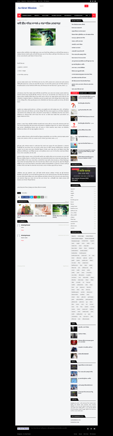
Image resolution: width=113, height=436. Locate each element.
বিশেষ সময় (88, 289)
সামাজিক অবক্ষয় (85, 311)
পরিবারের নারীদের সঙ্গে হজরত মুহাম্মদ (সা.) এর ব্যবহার (86, 341)
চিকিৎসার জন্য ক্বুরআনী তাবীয (78, 71)
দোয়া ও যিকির (83, 213)
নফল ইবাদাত (74, 277)
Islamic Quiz (83, 93)
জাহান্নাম (90, 265)
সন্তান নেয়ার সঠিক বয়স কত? (41, 216)
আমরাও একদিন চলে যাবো (77, 41)
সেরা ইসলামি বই (74, 316)
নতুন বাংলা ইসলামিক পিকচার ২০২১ (85, 143)
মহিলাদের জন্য (83, 226)
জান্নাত (86, 265)
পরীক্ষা (73, 282)
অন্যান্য (83, 243)
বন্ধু (77, 287)
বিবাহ (83, 289)
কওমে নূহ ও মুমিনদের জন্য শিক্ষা (78, 38)
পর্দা (83, 282)
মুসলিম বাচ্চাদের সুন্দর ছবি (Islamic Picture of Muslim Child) (86, 157)
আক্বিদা (83, 195)
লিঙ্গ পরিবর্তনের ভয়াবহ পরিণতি (78, 24)
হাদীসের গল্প (74, 319)
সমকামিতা (91, 309)
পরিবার (92, 280)
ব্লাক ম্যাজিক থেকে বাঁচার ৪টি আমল (79, 77)
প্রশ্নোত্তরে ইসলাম (83, 222)
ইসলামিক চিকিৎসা (75, 250)
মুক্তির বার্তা (83, 297)
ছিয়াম (81, 265)
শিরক (81, 306)
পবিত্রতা (87, 280)
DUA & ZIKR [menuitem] (45, 15)
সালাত (92, 311)
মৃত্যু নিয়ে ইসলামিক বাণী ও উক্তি (85, 110)
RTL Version (46, 1)
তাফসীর (73, 272)
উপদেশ (83, 202)
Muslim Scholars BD (89, 238)
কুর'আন (90, 258)
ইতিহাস (80, 248)
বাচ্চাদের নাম (82, 287)
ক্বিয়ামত (83, 204)
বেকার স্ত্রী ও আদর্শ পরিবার (77, 44)
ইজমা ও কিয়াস (74, 248)
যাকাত (91, 302)
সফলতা (78, 309)
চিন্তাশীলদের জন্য (83, 208)
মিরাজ (78, 297)
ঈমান (93, 255)
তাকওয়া (83, 270)
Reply (22, 230)
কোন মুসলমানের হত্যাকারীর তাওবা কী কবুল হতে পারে (83, 61)
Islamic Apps (81, 236)
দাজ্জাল (83, 272)
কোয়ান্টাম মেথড (84, 260)
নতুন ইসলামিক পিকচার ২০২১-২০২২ (86, 136)
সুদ (85, 314)
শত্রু (86, 304)
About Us (24, 1)
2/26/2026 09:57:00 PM (63, 235)
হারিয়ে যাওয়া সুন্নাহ (86, 319)
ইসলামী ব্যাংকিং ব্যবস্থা (75, 255)
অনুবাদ (83, 191)
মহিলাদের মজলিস (75, 294)
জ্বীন (91, 267)
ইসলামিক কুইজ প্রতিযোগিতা (84, 103)
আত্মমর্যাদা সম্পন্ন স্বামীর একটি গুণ (85, 347)
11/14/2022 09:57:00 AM (64, 225)
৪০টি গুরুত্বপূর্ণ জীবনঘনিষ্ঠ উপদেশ (85, 385)
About (80, 434)
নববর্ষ (80, 277)
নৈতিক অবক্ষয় (80, 280)
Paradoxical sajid (75, 241)
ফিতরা (91, 284)
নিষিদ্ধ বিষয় (83, 219)
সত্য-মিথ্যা (92, 306)
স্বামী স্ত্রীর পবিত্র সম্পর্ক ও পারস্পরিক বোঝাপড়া (60, 216)
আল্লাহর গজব (74, 245)
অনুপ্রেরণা (83, 189)
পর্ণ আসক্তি (78, 282)
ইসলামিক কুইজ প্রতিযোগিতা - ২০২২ (86, 123)
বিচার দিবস (89, 287)
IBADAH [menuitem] (37, 15)
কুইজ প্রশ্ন (85, 258)
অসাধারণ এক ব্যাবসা (76, 47)
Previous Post (21, 266)
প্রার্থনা (86, 284)
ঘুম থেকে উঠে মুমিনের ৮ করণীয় (78, 64)
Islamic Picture (89, 236)
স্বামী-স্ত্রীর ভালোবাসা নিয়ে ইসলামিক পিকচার (24, 216)
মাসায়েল (73, 297)
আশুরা (80, 245)
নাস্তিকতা (83, 217)
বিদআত (73, 289)
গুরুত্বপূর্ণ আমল (83, 206)
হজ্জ (80, 316)
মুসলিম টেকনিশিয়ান (79, 299)
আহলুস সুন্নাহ (86, 245)
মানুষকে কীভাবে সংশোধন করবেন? (79, 31)
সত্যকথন (83, 228)
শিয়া (77, 306)
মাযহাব (88, 294)
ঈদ (89, 255)
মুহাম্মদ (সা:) (81, 302)
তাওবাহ (73, 270)
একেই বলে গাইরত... (82, 334)
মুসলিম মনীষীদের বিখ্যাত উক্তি (84, 130)
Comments (91, 93)
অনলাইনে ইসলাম (85, 241)
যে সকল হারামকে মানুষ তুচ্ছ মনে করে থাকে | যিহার (82, 74)
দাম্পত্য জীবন (24, 20)
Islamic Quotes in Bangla (77, 238)
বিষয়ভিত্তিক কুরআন (75, 292)
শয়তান (73, 306)
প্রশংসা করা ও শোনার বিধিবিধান (78, 67)
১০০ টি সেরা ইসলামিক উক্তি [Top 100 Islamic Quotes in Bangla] (86, 97)
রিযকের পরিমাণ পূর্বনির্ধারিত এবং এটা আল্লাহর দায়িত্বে (83, 34)
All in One (40, 1)
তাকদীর (88, 270)
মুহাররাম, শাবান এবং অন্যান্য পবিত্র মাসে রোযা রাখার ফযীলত (82, 85)
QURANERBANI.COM (75, 420)
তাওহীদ (78, 270)
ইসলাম (85, 248)
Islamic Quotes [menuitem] (56, 15)
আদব (83, 198)
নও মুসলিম (88, 275)
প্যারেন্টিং (73, 284)
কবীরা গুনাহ (79, 258)
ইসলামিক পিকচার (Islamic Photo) (86, 116)
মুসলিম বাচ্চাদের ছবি (89, 299)
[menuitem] (19, 15)
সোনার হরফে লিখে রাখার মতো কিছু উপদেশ (85, 392)
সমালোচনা (73, 311)
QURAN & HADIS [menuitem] (26, 15)
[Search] (62, 6)
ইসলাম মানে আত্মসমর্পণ (77, 28)
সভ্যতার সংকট (84, 309)
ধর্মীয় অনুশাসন (81, 275)
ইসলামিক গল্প (91, 248)
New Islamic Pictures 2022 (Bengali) (80, 179)
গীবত (79, 263)
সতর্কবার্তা (86, 306)
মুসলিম (73, 299)
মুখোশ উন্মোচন (90, 297)
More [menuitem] (87, 15)
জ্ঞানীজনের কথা (83, 211)
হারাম (79, 319)
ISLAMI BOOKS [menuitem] (78, 15)
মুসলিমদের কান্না (74, 302)
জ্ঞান (79, 267)
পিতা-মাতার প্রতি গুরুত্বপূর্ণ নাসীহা (79, 54)
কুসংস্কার (78, 260)
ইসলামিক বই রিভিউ (83, 250)
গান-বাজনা (74, 263)
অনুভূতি (83, 193)
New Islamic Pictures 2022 (79, 57)
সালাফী (73, 314)
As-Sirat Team (27, 434)
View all (67, 201)
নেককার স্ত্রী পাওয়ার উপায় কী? (78, 51)
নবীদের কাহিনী (83, 215)
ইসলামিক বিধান (74, 253)
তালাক (78, 272)
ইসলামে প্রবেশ (84, 255)
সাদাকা (79, 311)
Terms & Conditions (32, 1)
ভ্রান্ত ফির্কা (83, 224)
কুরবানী (73, 260)
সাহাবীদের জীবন (79, 314)
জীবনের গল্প (74, 267)
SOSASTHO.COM (75, 422)
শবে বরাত (91, 304)
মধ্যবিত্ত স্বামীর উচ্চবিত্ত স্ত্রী (83, 354)
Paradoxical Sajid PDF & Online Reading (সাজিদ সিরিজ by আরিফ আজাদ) (86, 151)
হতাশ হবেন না (85, 316)
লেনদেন (77, 304)
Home (18, 1)
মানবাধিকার (82, 294)
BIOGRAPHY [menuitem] (68, 15)
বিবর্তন (78, 289)
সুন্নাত (89, 314)
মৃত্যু (86, 302)
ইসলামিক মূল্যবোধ (83, 200)
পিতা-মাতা (88, 282)
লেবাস (82, 304)
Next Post (65, 266)
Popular (74, 93)
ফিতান (73, 287)
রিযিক (73, 304)
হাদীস (92, 316)
